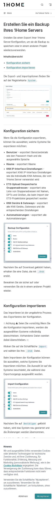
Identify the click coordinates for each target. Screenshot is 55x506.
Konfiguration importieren (20, 67)
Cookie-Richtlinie (13, 465)
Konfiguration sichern (18, 62)
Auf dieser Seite (43, 13)
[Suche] (42, 5)
